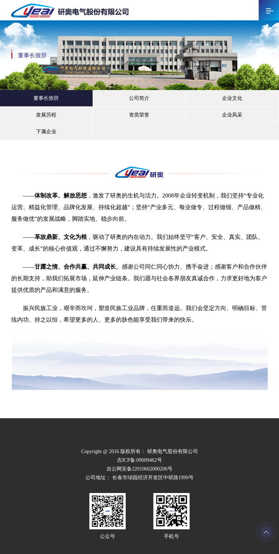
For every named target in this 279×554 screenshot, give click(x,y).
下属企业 (46, 131)
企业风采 (232, 115)
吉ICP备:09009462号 (139, 460)
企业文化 (232, 98)
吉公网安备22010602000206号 (139, 469)
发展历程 (46, 115)
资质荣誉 (139, 115)
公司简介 (139, 98)
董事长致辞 (46, 98)
